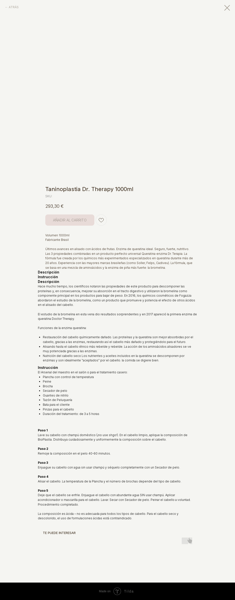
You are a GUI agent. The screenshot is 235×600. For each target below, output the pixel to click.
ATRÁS (14, 7)
